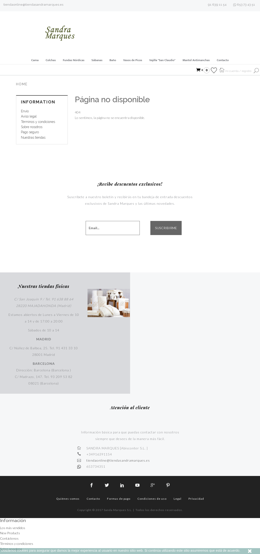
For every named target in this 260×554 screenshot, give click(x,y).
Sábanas (97, 60)
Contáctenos (9, 538)
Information (38, 101)
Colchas (51, 60)
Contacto (223, 60)
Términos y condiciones (38, 122)
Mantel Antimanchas (196, 60)
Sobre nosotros (31, 127)
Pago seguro (30, 132)
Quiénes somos (68, 498)
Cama (35, 60)
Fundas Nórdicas (73, 60)
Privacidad (196, 498)
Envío (25, 111)
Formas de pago (118, 498)
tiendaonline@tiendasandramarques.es (33, 4)
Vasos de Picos (132, 60)
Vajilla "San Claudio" (162, 60)
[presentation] (140, 247)
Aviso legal (29, 116)
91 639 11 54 (217, 4)
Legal (177, 498)
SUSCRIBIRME (166, 228)
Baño (112, 60)
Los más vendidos (12, 528)
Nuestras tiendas (33, 137)
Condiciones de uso (152, 498)
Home (22, 84)
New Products (10, 533)
